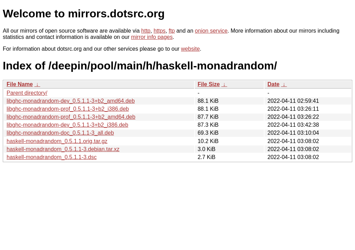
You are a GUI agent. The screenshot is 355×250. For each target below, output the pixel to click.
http (145, 31)
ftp (171, 31)
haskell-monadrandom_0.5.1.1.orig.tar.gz (57, 141)
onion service (211, 31)
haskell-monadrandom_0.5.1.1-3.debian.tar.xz (63, 149)
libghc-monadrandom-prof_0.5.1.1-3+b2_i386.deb (68, 109)
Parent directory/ (27, 93)
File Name (20, 84)
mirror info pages (152, 37)
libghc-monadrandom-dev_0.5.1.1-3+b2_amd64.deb (71, 101)
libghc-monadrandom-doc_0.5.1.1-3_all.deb (60, 133)
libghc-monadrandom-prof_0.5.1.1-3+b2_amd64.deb (71, 117)
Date (273, 84)
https (160, 31)
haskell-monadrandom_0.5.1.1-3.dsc (52, 157)
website (190, 49)
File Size (209, 84)
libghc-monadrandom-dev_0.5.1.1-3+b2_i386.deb (67, 125)
